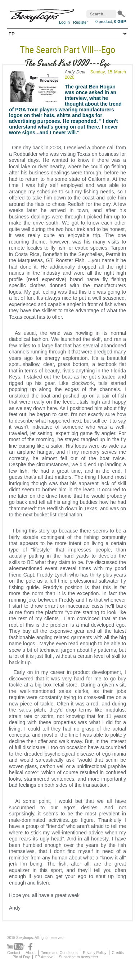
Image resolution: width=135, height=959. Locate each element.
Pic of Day (21, 957)
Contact (13, 952)
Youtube (16, 946)
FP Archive (44, 957)
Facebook (30, 946)
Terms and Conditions (59, 952)
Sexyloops (41, 14)
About (30, 952)
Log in (64, 22)
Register (80, 22)
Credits (118, 952)
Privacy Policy (94, 952)
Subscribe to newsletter (78, 957)
